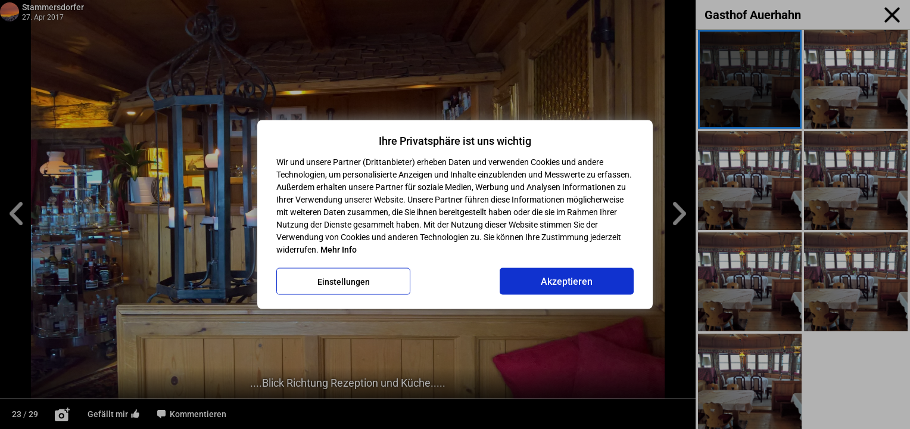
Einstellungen (343, 281)
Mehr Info (338, 249)
